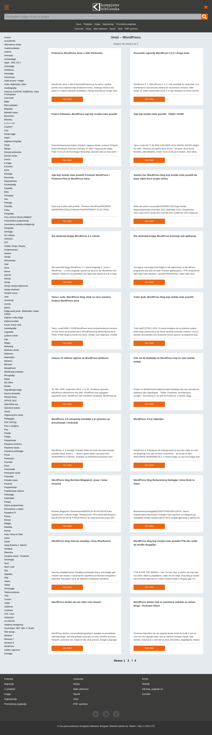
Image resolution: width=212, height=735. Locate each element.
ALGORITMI (9, 41)
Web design (9, 632)
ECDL (7, 170)
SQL (6, 570)
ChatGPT (8, 127)
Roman (7, 531)
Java (6, 297)
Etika (6, 192)
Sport (6, 563)
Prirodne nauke (11, 480)
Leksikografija (10, 328)
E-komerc (8, 166)
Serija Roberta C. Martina (15, 545)
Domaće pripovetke (12, 152)
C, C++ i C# (9, 123)
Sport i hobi (9, 567)
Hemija (7, 257)
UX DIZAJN (9, 621)
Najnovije (9, 684)
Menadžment (10, 368)
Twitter (7, 603)
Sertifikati (8, 549)
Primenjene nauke (12, 473)
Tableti (7, 585)
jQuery (7, 307)
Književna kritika (11, 321)
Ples (6, 430)
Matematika (9, 357)
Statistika (8, 574)
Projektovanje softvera (14, 491)
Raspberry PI (10, 513)
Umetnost (8, 610)
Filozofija (8, 206)
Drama (7, 159)
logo (6, 339)
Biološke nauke (11, 112)
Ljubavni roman (11, 336)
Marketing (8, 346)
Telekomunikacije (11, 592)
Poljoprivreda (10, 440)
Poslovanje (9, 458)
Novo (78, 24)
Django (7, 149)
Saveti (113, 29)
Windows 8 (9, 643)
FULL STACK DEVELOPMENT (18, 217)
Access (7, 37)
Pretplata (87, 24)
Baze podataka (11, 105)
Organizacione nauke (13, 415)
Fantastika (8, 195)
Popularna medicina (13, 444)
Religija (7, 523)
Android (7, 52)
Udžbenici (8, 607)
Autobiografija (10, 88)
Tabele (7, 581)
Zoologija (8, 653)
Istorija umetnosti (11, 289)
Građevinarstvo (11, 250)
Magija (7, 343)
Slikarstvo (8, 552)
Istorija (7, 282)
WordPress (9, 646)
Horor (6, 268)
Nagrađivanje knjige (13, 390)
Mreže (7, 379)
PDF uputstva (131, 29)
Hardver (7, 253)
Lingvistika (9, 332)
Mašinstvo (8, 354)
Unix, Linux (9, 614)
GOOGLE (8, 239)
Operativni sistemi (12, 408)
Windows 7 (9, 639)
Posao (7, 455)
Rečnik (146, 684)
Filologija (8, 203)
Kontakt (146, 694)
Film (6, 199)
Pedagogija (9, 419)
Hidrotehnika (9, 260)
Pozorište (8, 462)
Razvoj (7, 516)
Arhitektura (9, 70)
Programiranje (10, 487)
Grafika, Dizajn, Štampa (14, 246)
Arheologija (9, 66)
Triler (6, 596)
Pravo (6, 466)
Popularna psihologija (13, 451)
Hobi (6, 264)
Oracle (7, 411)
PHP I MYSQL (10, 422)
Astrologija (9, 73)
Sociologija (9, 559)
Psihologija (9, 494)
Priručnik (8, 484)
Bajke (6, 101)
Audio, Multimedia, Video (15, 84)
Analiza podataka (12, 48)
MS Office (8, 382)
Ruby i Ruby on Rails (13, 534)
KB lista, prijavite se (152, 689)
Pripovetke (9, 476)
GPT (6, 242)
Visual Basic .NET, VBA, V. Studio (19, 628)
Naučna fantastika (12, 393)
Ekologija (8, 174)
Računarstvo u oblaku (14, 509)
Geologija (8, 232)
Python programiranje (13, 505)
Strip (6, 578)
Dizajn (7, 145)
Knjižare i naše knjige (13, 317)
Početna (8, 679)
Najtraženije (108, 24)
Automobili (9, 98)
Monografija (9, 375)
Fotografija (9, 214)
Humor (7, 271)
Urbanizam (9, 617)
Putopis (7, 502)
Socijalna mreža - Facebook (16, 556)
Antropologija (10, 59)
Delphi (7, 138)
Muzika (7, 386)
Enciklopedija (10, 185)
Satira (6, 538)
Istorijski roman (11, 293)
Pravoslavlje (9, 469)
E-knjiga (7, 163)
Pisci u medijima (11, 426)
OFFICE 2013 (10, 400)
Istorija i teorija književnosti (16, 286)
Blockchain (9, 116)
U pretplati (9, 689)
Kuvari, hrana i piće (12, 325)
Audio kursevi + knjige (14, 81)
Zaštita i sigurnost (12, 650)
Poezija (7, 433)
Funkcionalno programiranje (16, 221)
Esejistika (8, 188)
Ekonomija (9, 177)
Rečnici (7, 520)
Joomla (7, 304)
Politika (7, 437)
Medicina (8, 361)
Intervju (7, 278)
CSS (6, 130)
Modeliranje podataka (13, 372)
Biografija (8, 109)
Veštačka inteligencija (13, 625)
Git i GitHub (9, 235)
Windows (8, 635)
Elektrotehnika (10, 181)
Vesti (120, 29)
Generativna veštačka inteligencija (19, 224)
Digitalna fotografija (12, 141)
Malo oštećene (100, 29)
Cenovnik (78, 29)
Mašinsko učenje (11, 350)
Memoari (8, 364)
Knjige (97, 24)
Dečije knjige (10, 134)
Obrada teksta (10, 397)
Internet (7, 275)
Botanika (8, 120)
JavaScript (9, 300)
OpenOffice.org (11, 404)
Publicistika (9, 498)
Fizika (6, 210)
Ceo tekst (67, 99)
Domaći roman (10, 156)
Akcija (88, 29)
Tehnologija (9, 588)
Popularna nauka (11, 448)
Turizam (7, 599)
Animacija (8, 55)
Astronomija (9, 77)
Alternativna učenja (12, 44)
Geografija (8, 228)
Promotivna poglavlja (126, 24)
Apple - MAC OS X (12, 62)
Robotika (8, 527)
